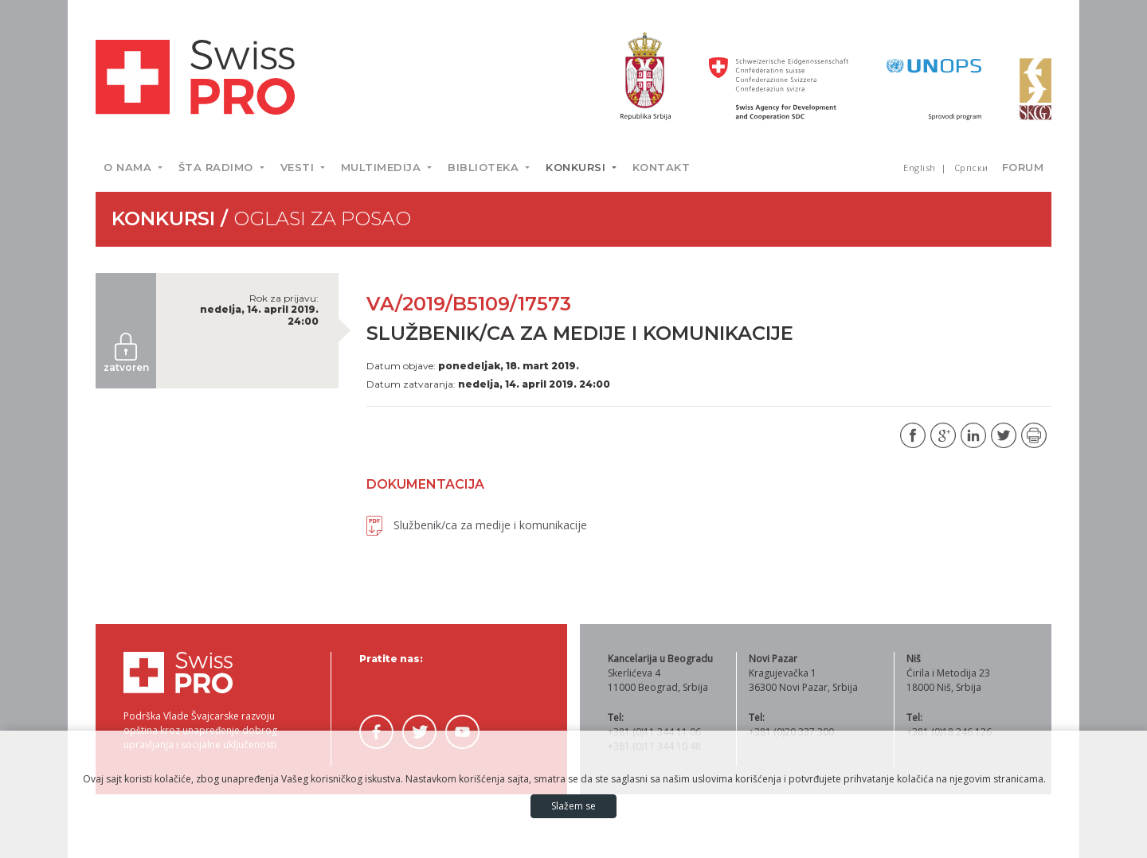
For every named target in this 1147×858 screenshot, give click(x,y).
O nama (129, 167)
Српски (971, 168)
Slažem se (573, 806)
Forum (1023, 167)
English (920, 168)
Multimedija (383, 167)
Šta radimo (217, 167)
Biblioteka (485, 167)
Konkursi (577, 167)
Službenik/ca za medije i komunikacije (476, 524)
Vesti (299, 167)
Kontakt (661, 167)
